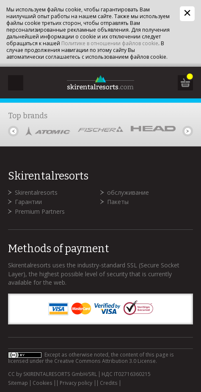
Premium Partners (40, 211)
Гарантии (28, 202)
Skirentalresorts (36, 192)
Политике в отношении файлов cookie (109, 43)
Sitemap (18, 383)
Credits (109, 383)
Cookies (42, 383)
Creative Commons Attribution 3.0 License (105, 361)
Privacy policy (76, 383)
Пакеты (118, 202)
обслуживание (128, 192)
